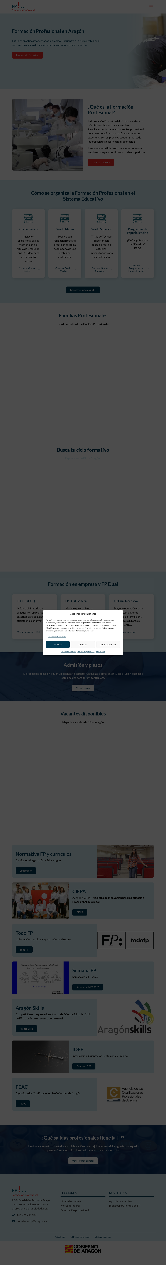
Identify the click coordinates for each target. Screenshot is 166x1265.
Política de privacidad (86, 651)
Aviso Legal (100, 651)
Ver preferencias (108, 644)
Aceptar (58, 644)
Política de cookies (68, 651)
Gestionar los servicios (57, 636)
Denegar (82, 644)
